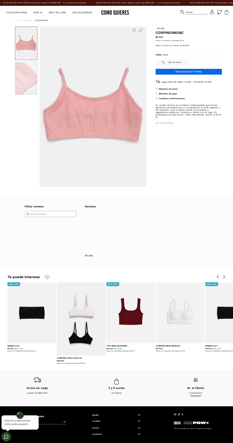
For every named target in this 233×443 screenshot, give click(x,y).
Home (18, 20)
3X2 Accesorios (82, 12)
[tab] (189, 113)
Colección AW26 (16, 12)
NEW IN (37, 12)
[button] (194, 12)
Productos (27, 20)
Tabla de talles (171, 86)
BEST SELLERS (57, 12)
